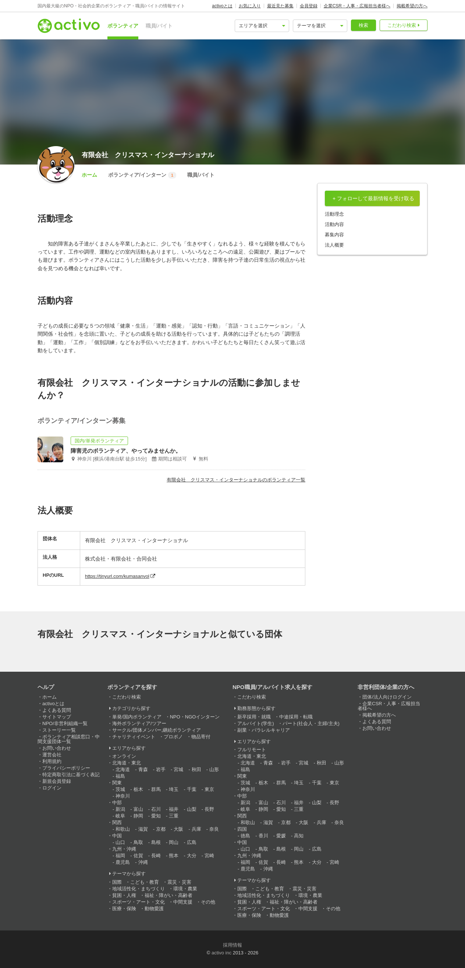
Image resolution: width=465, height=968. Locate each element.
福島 (120, 776)
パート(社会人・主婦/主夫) (311, 723)
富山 (138, 809)
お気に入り (250, 5)
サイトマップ (56, 717)
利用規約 (51, 761)
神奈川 (123, 796)
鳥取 (138, 842)
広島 (191, 842)
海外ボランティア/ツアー (139, 723)
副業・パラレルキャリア (263, 730)
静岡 (138, 816)
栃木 (138, 789)
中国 (117, 835)
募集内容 (334, 234)
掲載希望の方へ (412, 5)
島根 (156, 842)
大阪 (178, 829)
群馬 (156, 789)
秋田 (196, 769)
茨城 (120, 789)
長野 (209, 809)
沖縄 (143, 862)
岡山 (173, 842)
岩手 (161, 769)
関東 (117, 782)
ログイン (51, 788)
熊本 (173, 855)
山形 (214, 769)
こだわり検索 (401, 25)
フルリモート (251, 749)
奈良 (214, 829)
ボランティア (122, 26)
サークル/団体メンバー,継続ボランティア (156, 730)
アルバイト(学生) (255, 723)
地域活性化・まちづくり (138, 888)
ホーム (89, 175)
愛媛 (281, 835)
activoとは (222, 5)
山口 (120, 842)
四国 (242, 829)
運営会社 (51, 754)
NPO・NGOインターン (195, 717)
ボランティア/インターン (142, 175)
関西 (117, 822)
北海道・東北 (126, 763)
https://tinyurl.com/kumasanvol (117, 576)
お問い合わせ (56, 748)
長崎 (156, 855)
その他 (208, 902)
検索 (363, 25)
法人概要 (334, 245)
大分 (191, 855)
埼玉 (173, 789)
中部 (117, 802)
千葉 (191, 789)
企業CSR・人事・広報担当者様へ (357, 5)
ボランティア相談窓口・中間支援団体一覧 (69, 739)
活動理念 (334, 214)
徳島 (245, 835)
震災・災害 (179, 882)
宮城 (178, 769)
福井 (173, 809)
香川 (263, 835)
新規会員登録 (56, 781)
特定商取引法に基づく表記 (71, 774)
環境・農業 (185, 888)
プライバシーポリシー (66, 768)
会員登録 (308, 5)
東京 (209, 789)
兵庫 (196, 829)
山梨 (191, 809)
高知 (299, 835)
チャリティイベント (133, 736)
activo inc (221, 952)
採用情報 (232, 945)
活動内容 (334, 224)
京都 (161, 829)
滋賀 (143, 829)
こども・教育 (144, 882)
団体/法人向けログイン (387, 697)
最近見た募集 (280, 5)
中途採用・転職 (296, 717)
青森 (143, 769)
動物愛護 (154, 908)
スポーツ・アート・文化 (138, 902)
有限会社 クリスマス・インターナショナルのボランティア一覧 (236, 479)
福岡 (120, 855)
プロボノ (173, 736)
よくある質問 (56, 710)
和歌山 (123, 829)
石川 (156, 809)
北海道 (123, 769)
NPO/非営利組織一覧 (65, 723)
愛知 (156, 816)
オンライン (124, 756)
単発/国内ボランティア (136, 717)
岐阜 (120, 816)
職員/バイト (159, 26)
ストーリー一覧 (59, 730)
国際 (117, 882)
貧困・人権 (124, 895)
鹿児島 (123, 862)
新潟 (120, 809)
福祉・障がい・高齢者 (168, 895)
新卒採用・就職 (254, 717)
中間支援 (182, 902)
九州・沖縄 (124, 849)
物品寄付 (200, 736)
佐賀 (138, 855)
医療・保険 (124, 908)
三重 (173, 816)
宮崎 (209, 855)
